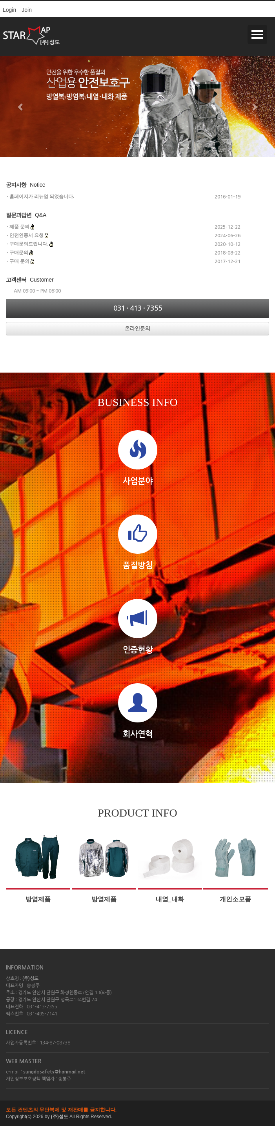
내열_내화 (170, 899)
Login (9, 10)
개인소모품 (235, 899)
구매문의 (18, 252)
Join (27, 10)
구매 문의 (19, 261)
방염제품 (38, 899)
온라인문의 (137, 328)
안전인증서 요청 (26, 235)
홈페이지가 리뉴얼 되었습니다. (41, 196)
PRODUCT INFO (137, 813)
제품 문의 (19, 226)
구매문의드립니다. (28, 244)
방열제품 (104, 899)
